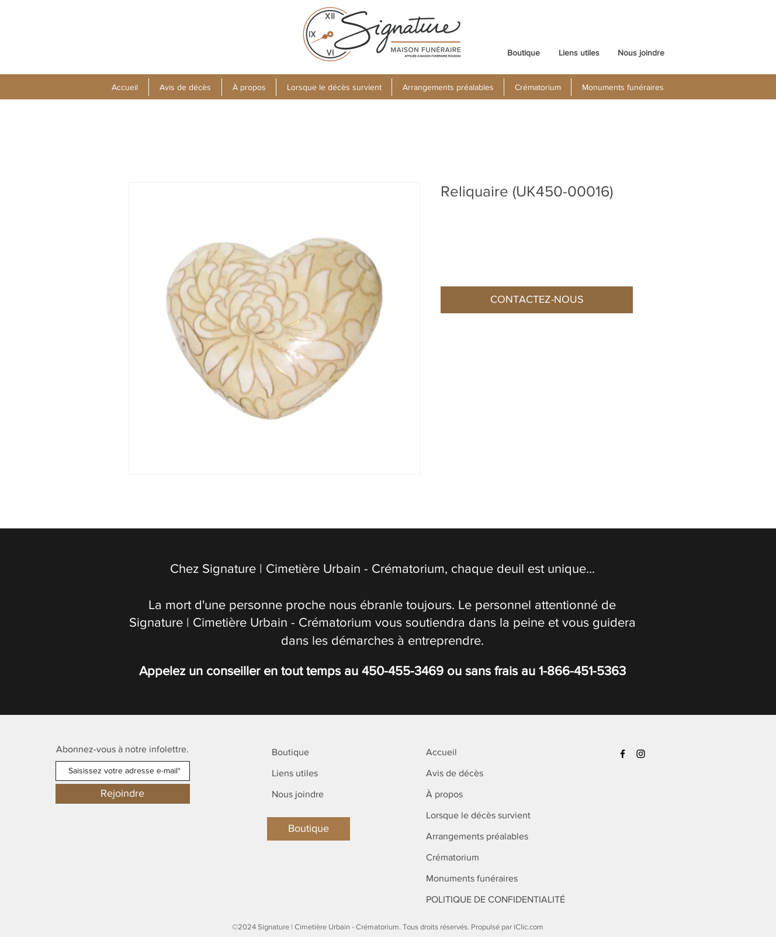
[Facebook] (622, 753)
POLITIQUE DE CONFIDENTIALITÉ (495, 899)
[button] (248, 87)
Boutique (290, 752)
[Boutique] (308, 829)
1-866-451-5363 (582, 670)
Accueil (441, 752)
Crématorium (452, 857)
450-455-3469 (403, 670)
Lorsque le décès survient (478, 815)
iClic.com (528, 926)
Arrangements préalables (477, 836)
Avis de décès (454, 773)
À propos (444, 794)
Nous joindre (298, 794)
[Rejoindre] (123, 794)
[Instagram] (640, 753)
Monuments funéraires (472, 878)
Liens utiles (295, 773)
